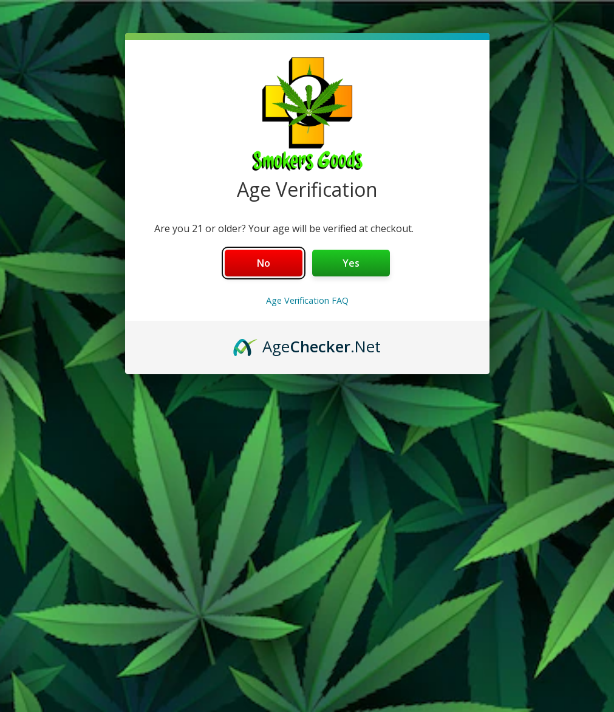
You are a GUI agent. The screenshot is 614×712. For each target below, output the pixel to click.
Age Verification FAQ (307, 300)
